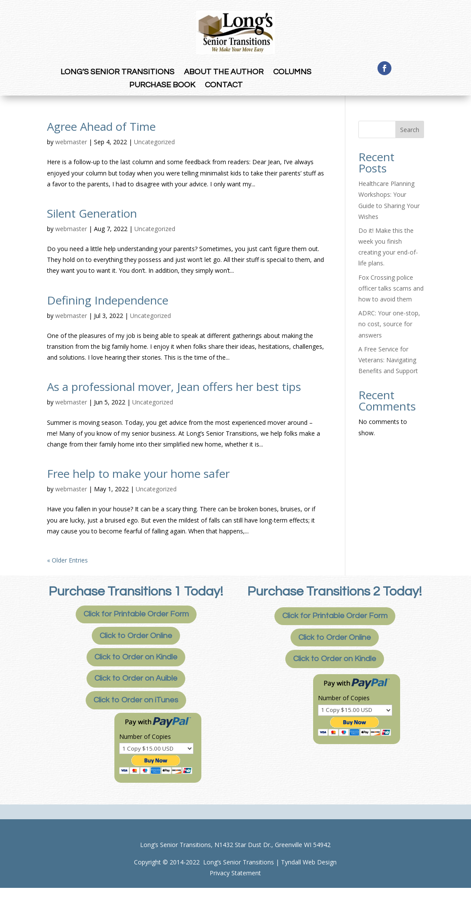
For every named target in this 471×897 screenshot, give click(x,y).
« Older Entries (67, 560)
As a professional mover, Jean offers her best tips (174, 386)
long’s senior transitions (117, 72)
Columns (292, 72)
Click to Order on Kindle (135, 657)
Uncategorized (154, 142)
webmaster (71, 142)
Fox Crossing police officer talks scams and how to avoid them (391, 288)
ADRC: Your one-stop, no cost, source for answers (389, 324)
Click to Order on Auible (135, 678)
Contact (224, 85)
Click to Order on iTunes (136, 700)
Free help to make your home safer (138, 473)
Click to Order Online (136, 636)
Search (409, 130)
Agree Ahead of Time (101, 126)
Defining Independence (107, 300)
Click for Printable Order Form (136, 614)
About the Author (224, 72)
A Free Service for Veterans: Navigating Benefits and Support (388, 360)
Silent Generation (92, 213)
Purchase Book (162, 85)
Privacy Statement (235, 873)
